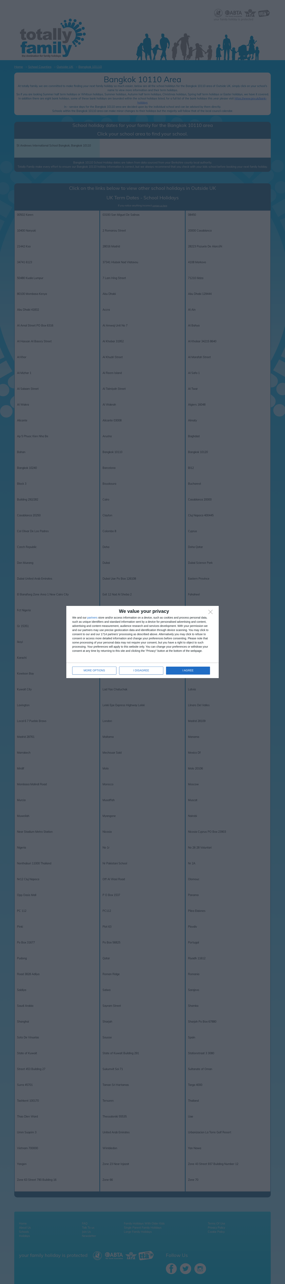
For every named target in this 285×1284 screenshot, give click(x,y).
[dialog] (142, 642)
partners (92, 617)
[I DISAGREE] (211, 613)
